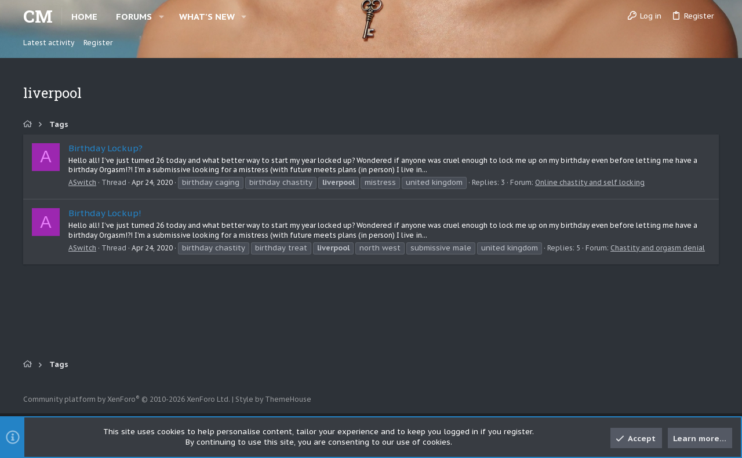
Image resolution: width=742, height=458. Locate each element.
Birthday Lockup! (104, 213)
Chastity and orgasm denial (657, 247)
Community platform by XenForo (126, 399)
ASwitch (82, 182)
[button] (161, 16)
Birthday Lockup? (105, 148)
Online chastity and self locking (590, 182)
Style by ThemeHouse (273, 399)
